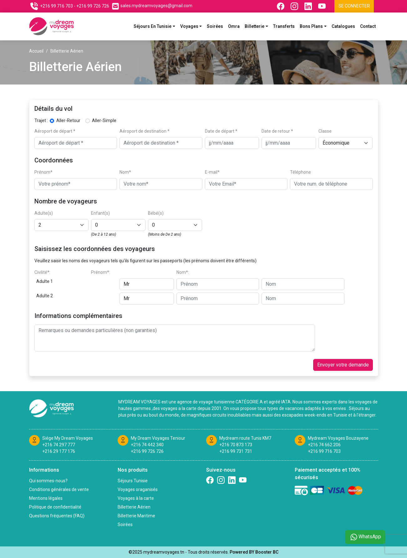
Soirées (215, 26)
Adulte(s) (43, 213)
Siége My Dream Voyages (67, 438)
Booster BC (266, 552)
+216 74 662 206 (324, 444)
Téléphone (300, 172)
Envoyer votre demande (343, 365)
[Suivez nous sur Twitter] (243, 480)
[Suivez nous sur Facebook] (281, 6)
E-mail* (212, 172)
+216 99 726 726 (147, 451)
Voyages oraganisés (138, 489)
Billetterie (254, 26)
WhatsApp (365, 537)
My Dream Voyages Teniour (158, 438)
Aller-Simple (104, 120)
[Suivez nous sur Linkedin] (308, 6)
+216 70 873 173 (235, 444)
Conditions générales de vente (59, 489)
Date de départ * (221, 131)
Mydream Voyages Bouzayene (338, 438)
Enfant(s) (100, 213)
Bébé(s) (156, 213)
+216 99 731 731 (235, 451)
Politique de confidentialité (55, 506)
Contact (368, 26)
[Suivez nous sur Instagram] (295, 6)
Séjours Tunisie (133, 480)
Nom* (125, 172)
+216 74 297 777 (58, 444)
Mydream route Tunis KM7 (245, 438)
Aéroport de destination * (145, 131)
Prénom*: (100, 272)
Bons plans (311, 26)
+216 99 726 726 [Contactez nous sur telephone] (92, 5)
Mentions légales (46, 498)
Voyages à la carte (136, 498)
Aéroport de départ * (54, 131)
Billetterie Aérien (134, 506)
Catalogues (343, 26)
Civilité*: (42, 272)
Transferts (284, 26)
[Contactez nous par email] (152, 6)
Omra (234, 26)
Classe (325, 131)
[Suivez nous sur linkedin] (232, 480)
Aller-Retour (68, 120)
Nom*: (182, 272)
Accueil (36, 51)
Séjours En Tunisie (152, 26)
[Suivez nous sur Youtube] (322, 6)
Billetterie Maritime (136, 515)
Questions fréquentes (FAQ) (56, 515)
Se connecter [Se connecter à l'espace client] (354, 5)
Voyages (189, 26)
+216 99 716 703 (324, 451)
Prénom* (43, 172)
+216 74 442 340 (147, 444)
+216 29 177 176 (58, 451)
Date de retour (277, 131)
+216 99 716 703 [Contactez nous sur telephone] (56, 5)
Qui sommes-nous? (48, 480)
